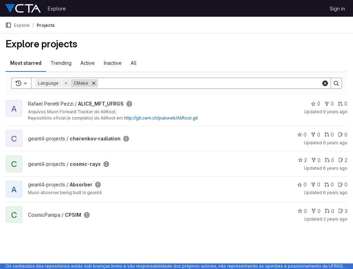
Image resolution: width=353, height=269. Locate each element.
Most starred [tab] (25, 63)
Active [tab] (87, 63)
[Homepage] (23, 8)
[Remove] (94, 83)
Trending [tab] (61, 63)
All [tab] (134, 63)
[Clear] (325, 83)
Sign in (337, 8)
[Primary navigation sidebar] (8, 25)
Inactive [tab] (113, 63)
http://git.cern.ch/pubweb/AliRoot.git (161, 118)
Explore (57, 8)
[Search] (209, 83)
